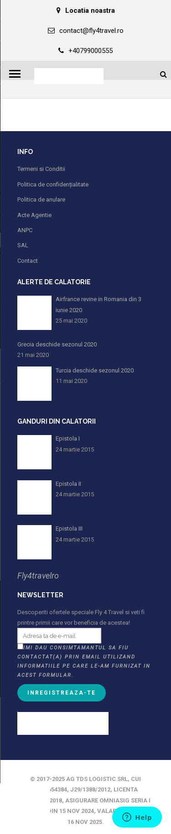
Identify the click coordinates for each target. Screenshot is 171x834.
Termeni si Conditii (41, 168)
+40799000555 (85, 51)
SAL (22, 245)
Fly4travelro (38, 575)
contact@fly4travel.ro (86, 31)
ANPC (24, 230)
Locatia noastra (86, 10)
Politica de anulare (41, 199)
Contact (27, 260)
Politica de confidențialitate (52, 184)
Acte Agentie (34, 215)
